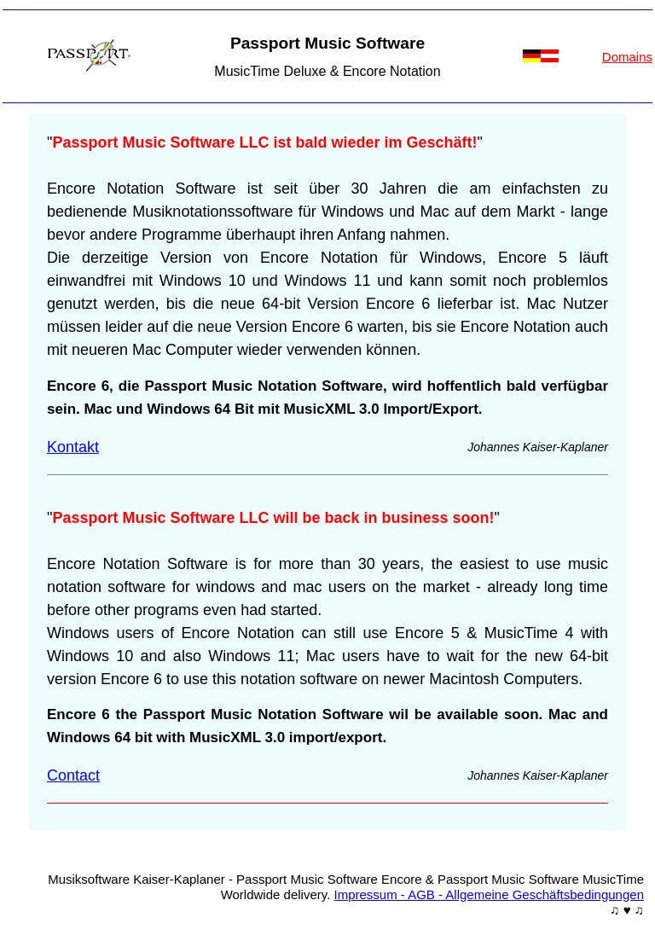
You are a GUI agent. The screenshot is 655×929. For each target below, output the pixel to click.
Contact (73, 775)
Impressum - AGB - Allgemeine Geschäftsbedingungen (488, 894)
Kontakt (73, 447)
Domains (627, 56)
